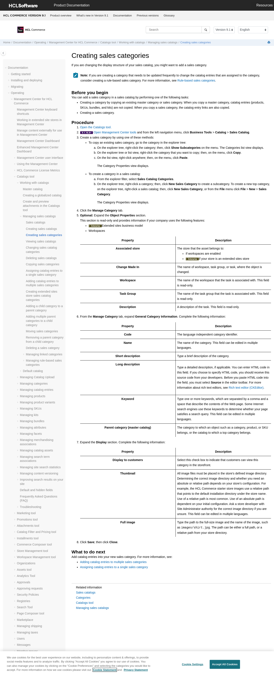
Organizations (26, 424)
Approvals (23, 443)
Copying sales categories (42, 125)
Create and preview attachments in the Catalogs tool (41, 67)
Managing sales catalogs (163, 42)
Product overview (61, 15)
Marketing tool (26, 374)
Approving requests (30, 450)
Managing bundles (32, 282)
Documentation (122, 15)
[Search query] (178, 29)
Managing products (32, 257)
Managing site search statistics (40, 328)
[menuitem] (61, 15)
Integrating (18, 604)
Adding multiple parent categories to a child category (41, 182)
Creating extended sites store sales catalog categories (41, 157)
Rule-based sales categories (196, 80)
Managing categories (34, 245)
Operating (40, 42)
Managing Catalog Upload (37, 238)
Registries (23, 462)
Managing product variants (37, 264)
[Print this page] (269, 42)
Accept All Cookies (225, 665)
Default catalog (33, 232)
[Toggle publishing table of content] (3, 53)
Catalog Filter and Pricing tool (36, 393)
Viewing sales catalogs (41, 103)
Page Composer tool (30, 475)
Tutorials (16, 623)
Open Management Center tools (115, 132)
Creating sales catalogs (41, 90)
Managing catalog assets (36, 312)
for (73, 42)
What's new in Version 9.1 (92, 15)
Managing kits (29, 276)
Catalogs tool (85, 602)
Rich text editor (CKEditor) (246, 387)
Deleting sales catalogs (41, 119)
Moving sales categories (42, 192)
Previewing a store (29, 550)
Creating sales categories (195, 42)
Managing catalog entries (36, 251)
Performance (19, 648)
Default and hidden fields (36, 351)
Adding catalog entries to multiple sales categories (113, 562)
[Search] (206, 29)
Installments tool (27, 399)
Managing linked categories (44, 215)
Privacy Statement (136, 671)
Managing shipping (29, 487)
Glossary (169, 15)
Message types (27, 531)
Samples (16, 629)
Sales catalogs (35, 84)
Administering (20, 611)
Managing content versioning (39, 335)
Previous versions (148, 15)
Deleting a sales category (42, 209)
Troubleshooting (30, 368)
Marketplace (25, 481)
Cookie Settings (192, 665)
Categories (83, 597)
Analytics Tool (26, 437)
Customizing (19, 617)
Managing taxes (27, 494)
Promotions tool (27, 381)
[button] (21, 63)
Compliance (19, 636)
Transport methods (29, 537)
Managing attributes (33, 289)
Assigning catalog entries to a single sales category (114, 567)
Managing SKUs (30, 270)
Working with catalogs (132, 42)
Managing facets (31, 295)
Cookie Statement (104, 671)
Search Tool (25, 468)
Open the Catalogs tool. (96, 127)
